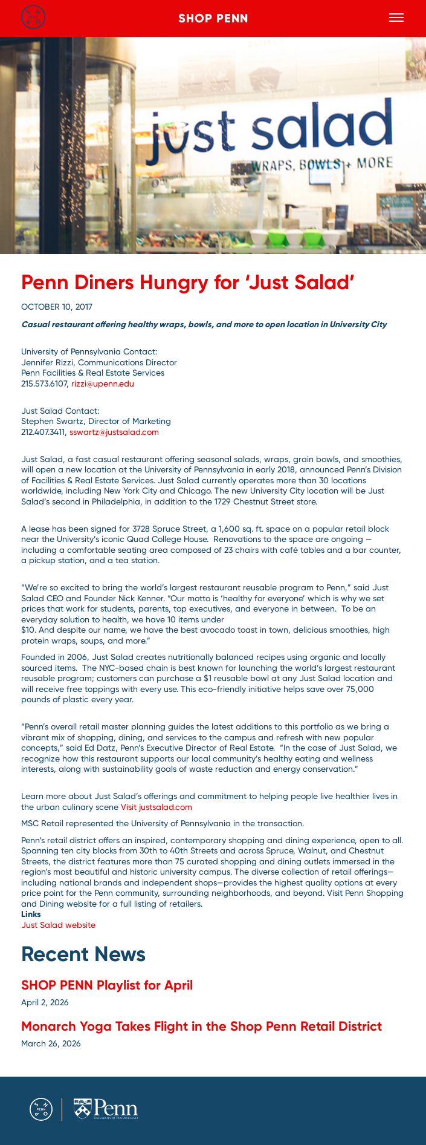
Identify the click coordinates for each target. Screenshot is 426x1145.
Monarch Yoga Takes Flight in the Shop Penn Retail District (201, 1026)
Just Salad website (58, 925)
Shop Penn (213, 18)
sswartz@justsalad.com (115, 432)
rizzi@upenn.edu (104, 383)
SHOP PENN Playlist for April (107, 985)
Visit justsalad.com (156, 807)
